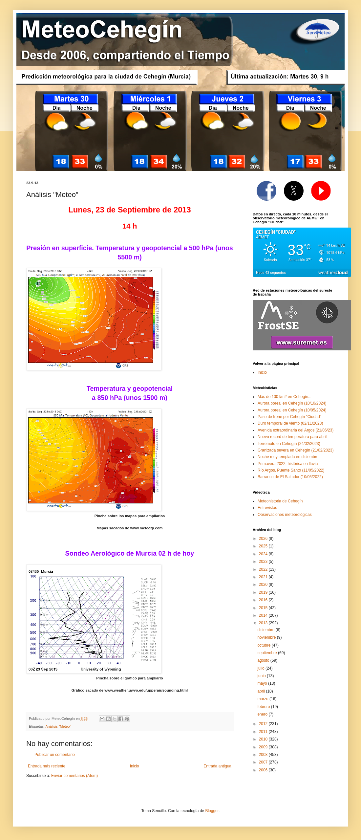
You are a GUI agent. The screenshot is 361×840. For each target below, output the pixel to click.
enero (262, 714)
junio (262, 676)
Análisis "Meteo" (58, 726)
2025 (264, 546)
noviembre (267, 637)
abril (261, 691)
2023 (264, 561)
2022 (264, 569)
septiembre (267, 653)
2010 (264, 739)
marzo (263, 698)
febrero (264, 706)
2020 (264, 584)
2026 (264, 538)
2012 (264, 723)
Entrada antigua (217, 766)
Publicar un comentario (54, 754)
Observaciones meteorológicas (285, 514)
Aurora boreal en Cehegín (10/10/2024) (292, 403)
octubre (264, 645)
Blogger (212, 810)
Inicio (134, 766)
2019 (264, 592)
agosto (263, 660)
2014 (264, 615)
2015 (264, 608)
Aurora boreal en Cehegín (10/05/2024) (292, 410)
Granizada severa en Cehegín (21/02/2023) (296, 450)
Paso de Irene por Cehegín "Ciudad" (289, 416)
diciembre (266, 630)
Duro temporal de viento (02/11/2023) (290, 423)
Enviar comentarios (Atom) (74, 775)
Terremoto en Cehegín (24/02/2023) (289, 443)
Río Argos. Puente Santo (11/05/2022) (291, 470)
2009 (264, 747)
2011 (264, 731)
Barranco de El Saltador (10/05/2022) (290, 477)
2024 (264, 554)
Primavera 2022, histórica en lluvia (288, 463)
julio (261, 668)
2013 (264, 623)
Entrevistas (267, 507)
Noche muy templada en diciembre (288, 456)
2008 (264, 754)
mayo (262, 683)
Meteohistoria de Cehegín (280, 501)
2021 (264, 577)
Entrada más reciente (46, 766)
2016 (264, 600)
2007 (264, 762)
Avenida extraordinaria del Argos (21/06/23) (295, 430)
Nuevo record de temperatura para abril (292, 436)
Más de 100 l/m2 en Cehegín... (284, 396)
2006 (264, 770)
